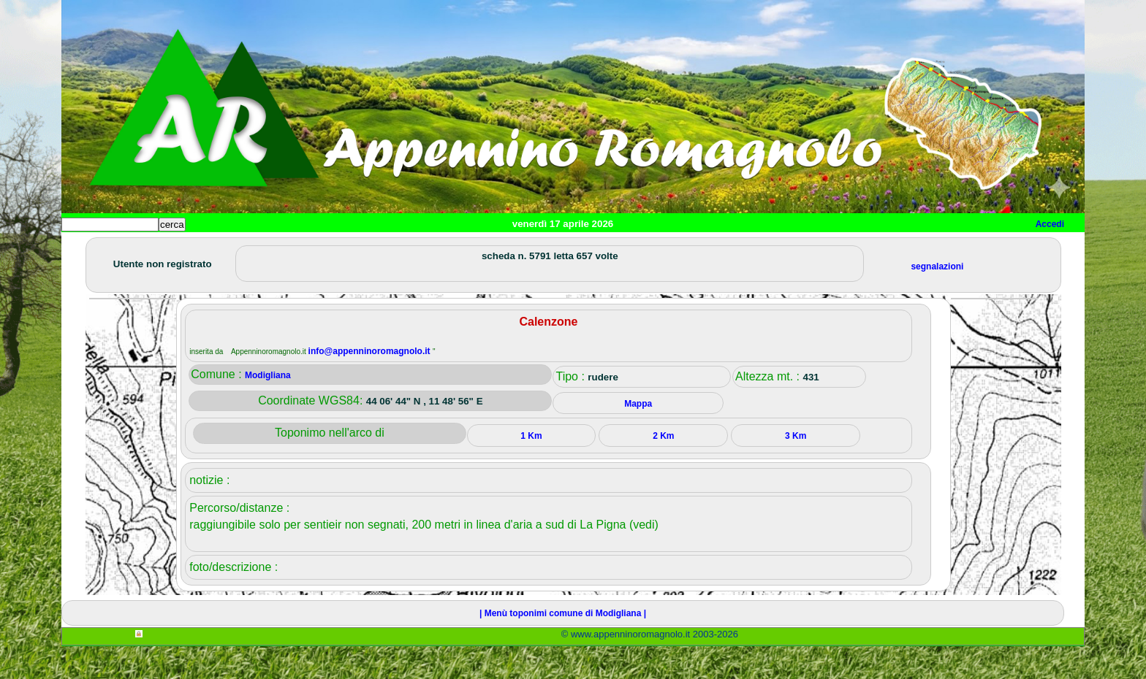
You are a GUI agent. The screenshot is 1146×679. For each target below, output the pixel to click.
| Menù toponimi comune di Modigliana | (562, 646)
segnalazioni (937, 299)
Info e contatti (609, 248)
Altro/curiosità (456, 248)
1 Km (531, 469)
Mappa (534, 248)
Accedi (1050, 224)
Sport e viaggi (261, 248)
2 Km (663, 469)
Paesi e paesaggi (161, 248)
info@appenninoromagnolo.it (370, 384)
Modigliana (268, 408)
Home (86, 248)
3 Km (795, 469)
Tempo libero (358, 248)
